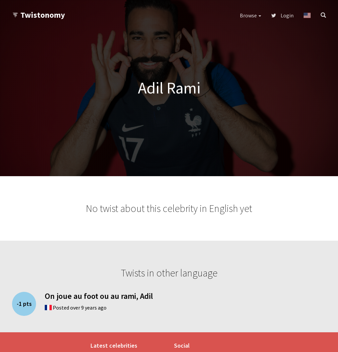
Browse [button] (250, 15)
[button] (307, 15)
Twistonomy (38, 15)
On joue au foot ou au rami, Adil (99, 296)
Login (282, 15)
